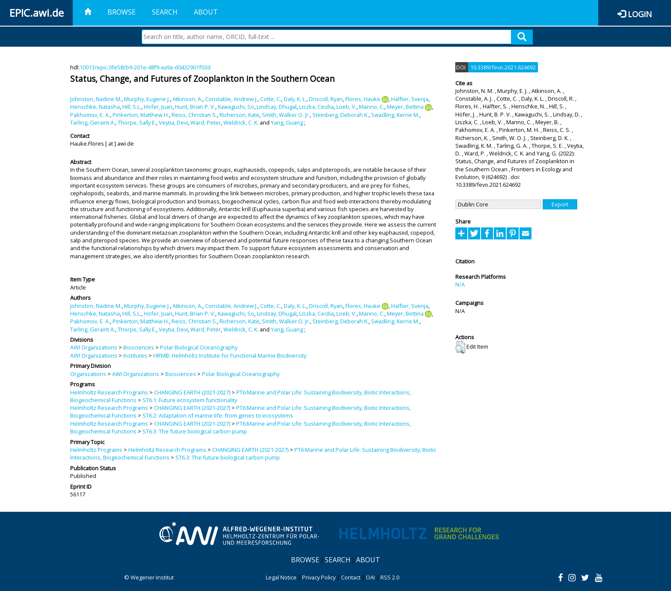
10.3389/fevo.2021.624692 (503, 67)
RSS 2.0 (389, 577)
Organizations (88, 374)
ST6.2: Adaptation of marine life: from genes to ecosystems (218, 415)
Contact (350, 577)
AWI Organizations (93, 347)
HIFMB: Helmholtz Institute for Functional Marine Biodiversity (229, 355)
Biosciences (138, 347)
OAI (370, 577)
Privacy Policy (319, 577)
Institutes (135, 355)
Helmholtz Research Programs (109, 392)
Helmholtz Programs (96, 450)
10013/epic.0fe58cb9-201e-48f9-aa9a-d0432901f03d (145, 67)
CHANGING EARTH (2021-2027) (192, 392)
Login (640, 14)
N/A (460, 284)
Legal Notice (281, 577)
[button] (460, 347)
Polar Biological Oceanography (199, 347)
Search (165, 12)
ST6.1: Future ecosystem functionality (190, 400)
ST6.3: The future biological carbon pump (195, 431)
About (206, 12)
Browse (121, 12)
